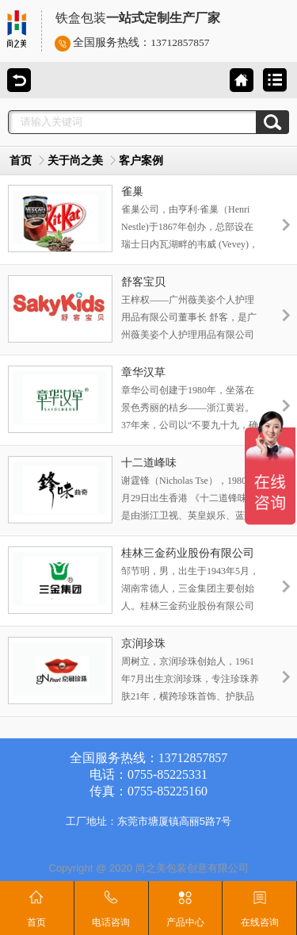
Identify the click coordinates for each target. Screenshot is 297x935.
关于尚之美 (75, 161)
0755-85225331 (168, 774)
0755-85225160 (168, 791)
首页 (21, 161)
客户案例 (141, 161)
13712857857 (179, 42)
